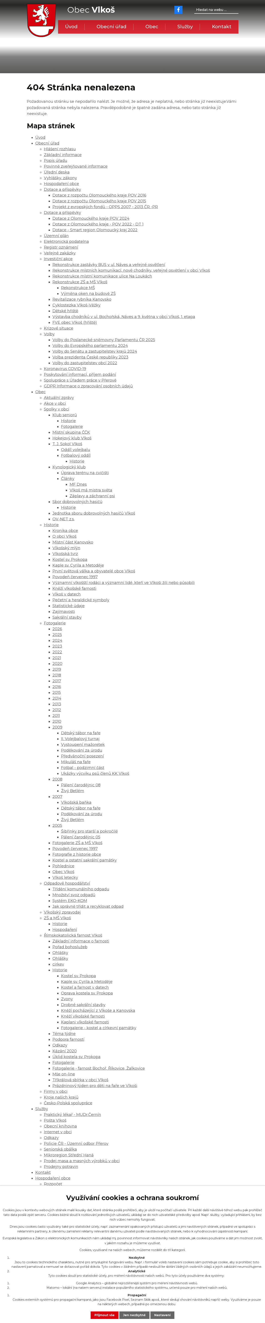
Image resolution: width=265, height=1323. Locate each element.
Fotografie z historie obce (76, 854)
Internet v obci (58, 1132)
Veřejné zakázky (60, 253)
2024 (57, 640)
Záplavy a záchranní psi (92, 496)
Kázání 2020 (64, 1051)
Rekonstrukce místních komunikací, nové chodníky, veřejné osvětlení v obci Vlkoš (131, 270)
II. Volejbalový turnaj (80, 738)
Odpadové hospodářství (67, 883)
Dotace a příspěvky (62, 189)
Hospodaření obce (61, 183)
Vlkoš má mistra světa (91, 490)
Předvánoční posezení (82, 756)
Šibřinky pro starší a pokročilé (89, 831)
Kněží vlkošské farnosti (74, 588)
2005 (57, 825)
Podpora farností (68, 1039)
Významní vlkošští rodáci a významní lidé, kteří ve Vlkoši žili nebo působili (123, 582)
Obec (151, 27)
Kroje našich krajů (61, 1097)
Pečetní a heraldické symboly (80, 600)
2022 (57, 652)
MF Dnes (78, 484)
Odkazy (59, 1045)
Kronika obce (65, 530)
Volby (49, 334)
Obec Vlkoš (63, 871)
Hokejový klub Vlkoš (71, 438)
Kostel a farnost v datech (85, 987)
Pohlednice (63, 866)
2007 (57, 796)
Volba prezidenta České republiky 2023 (90, 357)
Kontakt (221, 27)
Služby (185, 27)
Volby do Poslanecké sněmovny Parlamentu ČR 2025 (103, 339)
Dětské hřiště (65, 311)
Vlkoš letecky (65, 877)
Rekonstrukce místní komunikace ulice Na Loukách (102, 276)
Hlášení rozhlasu (60, 149)
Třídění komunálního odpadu (80, 889)
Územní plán (56, 235)
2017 (56, 681)
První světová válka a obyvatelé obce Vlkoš (93, 571)
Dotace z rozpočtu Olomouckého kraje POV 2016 (99, 195)
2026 (57, 629)
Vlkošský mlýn (66, 548)
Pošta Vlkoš (55, 1120)
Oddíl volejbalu (75, 449)
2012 (56, 710)
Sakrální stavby (67, 617)
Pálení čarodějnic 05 (80, 837)
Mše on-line (63, 1074)
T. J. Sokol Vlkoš (67, 444)
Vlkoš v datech (66, 594)
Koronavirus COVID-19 (65, 368)
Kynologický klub (69, 467)
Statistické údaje (68, 605)
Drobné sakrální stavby (83, 1004)
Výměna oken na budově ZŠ (88, 293)
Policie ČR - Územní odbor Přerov (76, 1143)
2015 (56, 692)
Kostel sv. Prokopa (69, 559)
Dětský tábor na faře (80, 733)
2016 (56, 686)
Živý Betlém (72, 790)
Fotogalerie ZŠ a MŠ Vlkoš (77, 843)
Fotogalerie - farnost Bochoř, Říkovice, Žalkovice (98, 1068)
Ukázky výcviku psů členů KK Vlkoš (95, 773)
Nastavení (162, 1315)
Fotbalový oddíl (76, 455)
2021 (56, 658)
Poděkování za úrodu (81, 750)
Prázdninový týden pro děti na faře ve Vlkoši (94, 1085)
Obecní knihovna (60, 1126)
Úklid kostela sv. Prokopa (76, 1056)
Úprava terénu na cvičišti (85, 472)
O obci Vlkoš (64, 536)
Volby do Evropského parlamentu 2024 (90, 345)
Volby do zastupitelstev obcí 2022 (84, 363)
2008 (57, 779)
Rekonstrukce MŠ (78, 287)
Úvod (71, 27)
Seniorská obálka (60, 1149)
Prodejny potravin (61, 1166)
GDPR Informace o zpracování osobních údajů (88, 386)
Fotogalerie (72, 426)
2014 (56, 698)
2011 (56, 715)
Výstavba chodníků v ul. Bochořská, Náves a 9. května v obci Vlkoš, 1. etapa (123, 316)
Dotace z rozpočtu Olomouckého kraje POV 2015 (99, 201)
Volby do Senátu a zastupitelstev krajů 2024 (94, 351)
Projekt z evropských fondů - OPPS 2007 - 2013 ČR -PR (105, 207)
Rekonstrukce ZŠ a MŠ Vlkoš (79, 282)
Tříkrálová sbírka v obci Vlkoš (80, 1080)
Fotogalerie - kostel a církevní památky (98, 1028)
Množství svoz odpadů (73, 895)
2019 (56, 669)
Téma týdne (64, 1033)
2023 (57, 646)
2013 (56, 704)
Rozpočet (53, 1184)
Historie (68, 420)
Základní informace (63, 154)
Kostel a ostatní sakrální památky (84, 860)
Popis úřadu (55, 160)
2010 (56, 721)
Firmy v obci (55, 1091)
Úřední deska (57, 172)
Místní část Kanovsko (72, 542)
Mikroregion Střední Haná (69, 1155)
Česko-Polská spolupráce (68, 1103)
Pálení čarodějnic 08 (80, 785)
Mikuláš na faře (76, 762)
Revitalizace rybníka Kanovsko (81, 299)
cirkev (58, 964)
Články (67, 478)
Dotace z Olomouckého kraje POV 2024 (90, 218)
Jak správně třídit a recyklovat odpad (88, 906)
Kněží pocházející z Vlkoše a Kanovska (98, 1010)
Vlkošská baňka (76, 802)
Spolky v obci (56, 409)
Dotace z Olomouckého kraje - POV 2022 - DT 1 (98, 224)
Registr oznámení (61, 247)
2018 (56, 675)
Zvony (67, 999)
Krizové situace (58, 328)
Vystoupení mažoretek (83, 744)
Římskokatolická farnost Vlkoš (73, 935)
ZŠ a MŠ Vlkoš (57, 918)
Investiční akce (58, 259)
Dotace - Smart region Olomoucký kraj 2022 (95, 230)
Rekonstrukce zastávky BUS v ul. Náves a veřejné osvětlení (108, 264)
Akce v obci (55, 403)
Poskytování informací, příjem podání (80, 374)
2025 (57, 634)
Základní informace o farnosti (80, 941)
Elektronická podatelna (66, 241)
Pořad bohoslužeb (69, 947)
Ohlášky (60, 952)
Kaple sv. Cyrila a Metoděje (78, 565)
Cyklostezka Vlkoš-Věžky (76, 305)
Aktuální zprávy (59, 397)
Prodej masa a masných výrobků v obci (82, 1161)
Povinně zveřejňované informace (76, 166)
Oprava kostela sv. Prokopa (87, 993)
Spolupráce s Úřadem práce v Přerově (80, 380)
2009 (57, 727)
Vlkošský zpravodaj (62, 912)
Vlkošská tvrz (65, 553)
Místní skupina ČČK (71, 432)
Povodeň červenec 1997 (75, 577)
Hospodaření (64, 929)
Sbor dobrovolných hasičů (77, 501)
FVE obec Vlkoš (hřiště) (74, 322)
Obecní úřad (111, 27)
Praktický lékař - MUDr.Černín (72, 1114)
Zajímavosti (63, 611)
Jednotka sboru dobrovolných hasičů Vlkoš (93, 513)
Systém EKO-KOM (69, 900)
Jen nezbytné (134, 1315)
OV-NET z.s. (63, 519)
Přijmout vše (104, 1315)
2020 (57, 663)
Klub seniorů (64, 415)
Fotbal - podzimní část (82, 767)
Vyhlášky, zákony (60, 178)
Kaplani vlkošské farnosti (85, 1022)
